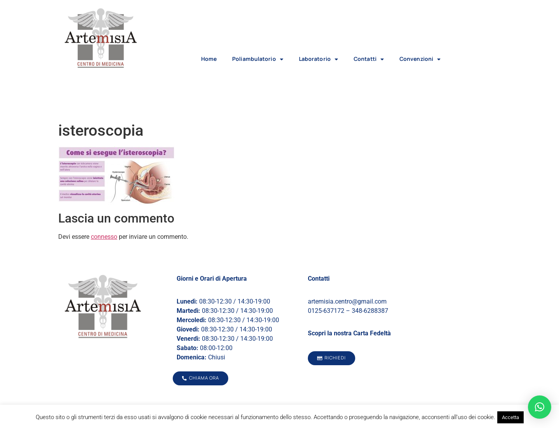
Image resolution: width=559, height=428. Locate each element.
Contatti (369, 59)
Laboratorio (318, 59)
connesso (104, 236)
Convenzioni (420, 59)
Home (209, 58)
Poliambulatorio (257, 59)
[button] (539, 407)
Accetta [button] (510, 417)
